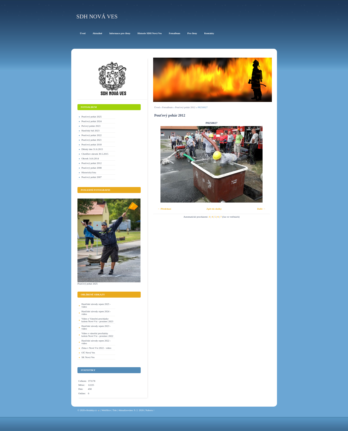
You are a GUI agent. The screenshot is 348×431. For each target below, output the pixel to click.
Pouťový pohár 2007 (91, 177)
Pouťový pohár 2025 (91, 116)
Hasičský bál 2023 (90, 130)
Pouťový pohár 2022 (91, 135)
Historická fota (88, 172)
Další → (261, 208)
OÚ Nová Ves (88, 352)
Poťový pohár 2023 (90, 126)
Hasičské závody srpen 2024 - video (96, 312)
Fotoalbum (167, 107)
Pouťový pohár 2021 (91, 139)
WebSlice (106, 410)
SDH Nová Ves (97, 16)
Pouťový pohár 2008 (91, 167)
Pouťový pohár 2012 (185, 107)
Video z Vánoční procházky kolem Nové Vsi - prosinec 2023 (97, 320)
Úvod (157, 107)
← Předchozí (164, 208)
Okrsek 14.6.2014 (90, 158)
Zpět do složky (213, 208)
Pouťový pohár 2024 (91, 121)
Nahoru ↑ (149, 410)
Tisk (115, 410)
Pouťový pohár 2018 (91, 144)
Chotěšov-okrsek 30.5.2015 (94, 153)
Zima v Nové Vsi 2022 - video (96, 348)
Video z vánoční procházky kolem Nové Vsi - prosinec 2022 (97, 334)
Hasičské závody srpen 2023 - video (96, 327)
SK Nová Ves (88, 357)
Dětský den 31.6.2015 (92, 149)
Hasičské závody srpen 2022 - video (96, 342)
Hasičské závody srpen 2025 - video (96, 305)
